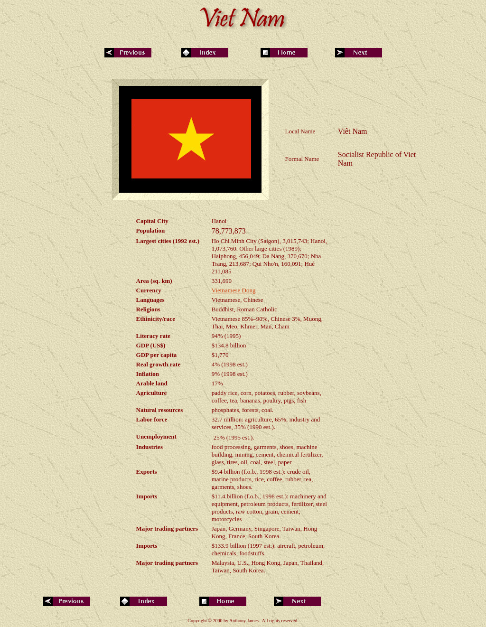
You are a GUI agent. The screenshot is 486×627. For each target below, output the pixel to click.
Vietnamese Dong (234, 290)
